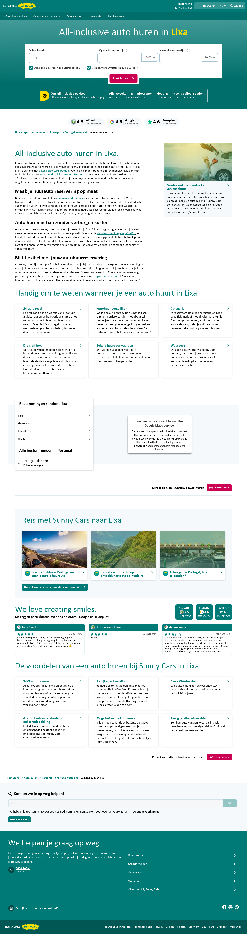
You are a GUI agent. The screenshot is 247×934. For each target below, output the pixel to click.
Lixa (54, 416)
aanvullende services (72, 198)
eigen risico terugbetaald (54, 170)
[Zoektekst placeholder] (115, 803)
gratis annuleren (107, 276)
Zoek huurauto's (123, 78)
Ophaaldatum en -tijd (113, 50)
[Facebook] (224, 907)
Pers (211, 926)
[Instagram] (230, 907)
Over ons (222, 926)
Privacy (159, 926)
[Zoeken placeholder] (230, 803)
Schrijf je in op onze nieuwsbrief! (37, 908)
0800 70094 (23, 868)
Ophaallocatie (37, 50)
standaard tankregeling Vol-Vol (116, 233)
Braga (54, 438)
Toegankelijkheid (142, 926)
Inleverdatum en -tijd (173, 50)
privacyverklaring (148, 811)
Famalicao (54, 431)
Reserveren (219, 488)
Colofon (181, 926)
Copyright (193, 926)
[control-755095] (120, 58)
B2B (204, 926)
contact (188, 8)
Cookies (170, 926)
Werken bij (235, 926)
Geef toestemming (19, 819)
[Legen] (94, 58)
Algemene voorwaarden (117, 926)
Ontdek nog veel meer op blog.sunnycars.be (55, 587)
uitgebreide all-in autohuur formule (62, 174)
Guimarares (54, 423)
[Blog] (237, 907)
